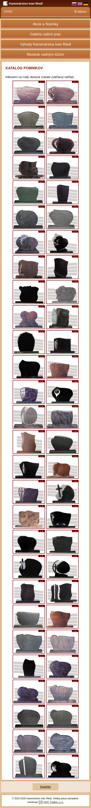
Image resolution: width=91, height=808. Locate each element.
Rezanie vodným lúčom (45, 54)
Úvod (8, 11)
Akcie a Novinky (45, 24)
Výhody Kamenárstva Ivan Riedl (45, 44)
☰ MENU (80, 11)
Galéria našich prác (45, 34)
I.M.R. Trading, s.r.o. (53, 802)
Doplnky (45, 786)
